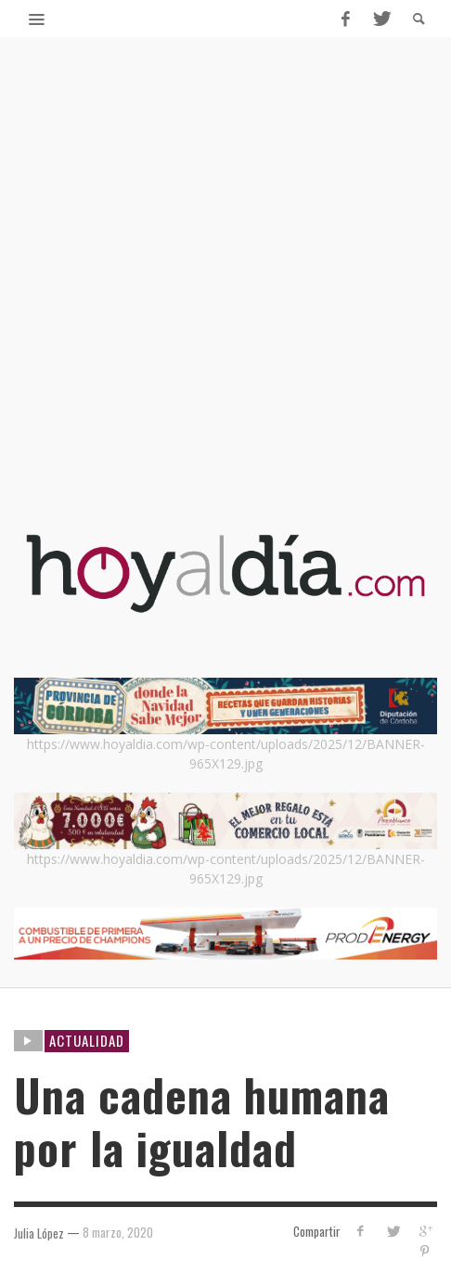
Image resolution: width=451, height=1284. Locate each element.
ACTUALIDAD (86, 1040)
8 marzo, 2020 (118, 1232)
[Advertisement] (225, 299)
